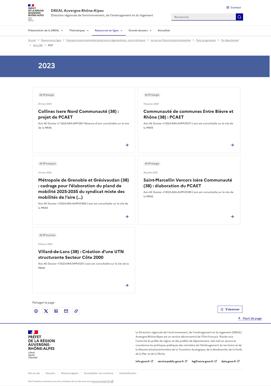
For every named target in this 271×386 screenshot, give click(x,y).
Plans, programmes (206, 40)
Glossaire (50, 373)
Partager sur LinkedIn (56, 311)
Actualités (164, 30)
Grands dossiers (138, 30)
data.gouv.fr (228, 361)
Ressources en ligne (107, 30)
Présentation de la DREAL (43, 30)
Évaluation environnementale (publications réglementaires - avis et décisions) (105, 40)
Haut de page (252, 318)
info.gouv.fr (143, 361)
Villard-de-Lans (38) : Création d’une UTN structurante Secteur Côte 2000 (81, 254)
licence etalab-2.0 (101, 381)
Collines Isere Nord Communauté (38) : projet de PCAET (78, 114)
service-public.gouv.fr (171, 361)
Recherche (239, 17)
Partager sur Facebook (36, 311)
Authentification (127, 373)
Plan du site (34, 373)
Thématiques (77, 30)
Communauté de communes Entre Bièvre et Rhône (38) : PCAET (188, 114)
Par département (230, 40)
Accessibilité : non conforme (98, 373)
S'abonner (229, 309)
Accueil (32, 40)
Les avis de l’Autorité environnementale (171, 40)
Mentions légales (69, 373)
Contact (236, 7)
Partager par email (66, 311)
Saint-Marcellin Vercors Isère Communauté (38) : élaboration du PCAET (187, 183)
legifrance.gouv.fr (203, 361)
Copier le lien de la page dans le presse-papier (76, 311)
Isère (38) (37, 45)
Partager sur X (46, 311)
